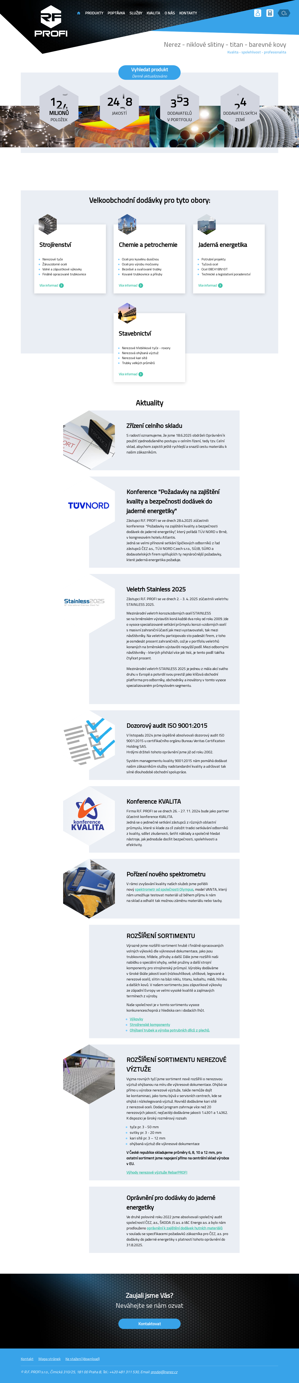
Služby (136, 13)
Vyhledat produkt (149, 72)
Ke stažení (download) (82, 1359)
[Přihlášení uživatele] (257, 13)
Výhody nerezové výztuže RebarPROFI (156, 1172)
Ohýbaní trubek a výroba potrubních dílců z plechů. (170, 1030)
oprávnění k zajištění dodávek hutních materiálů (185, 1228)
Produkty (94, 13)
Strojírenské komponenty (150, 1024)
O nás (170, 13)
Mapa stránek (49, 1359)
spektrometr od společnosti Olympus (164, 889)
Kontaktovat (149, 1323)
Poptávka (116, 13)
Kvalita (153, 13)
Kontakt (27, 1359)
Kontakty (188, 13)
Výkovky (136, 1019)
